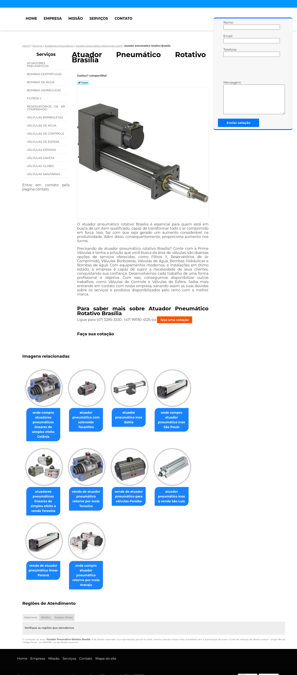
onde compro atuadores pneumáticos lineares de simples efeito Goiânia (44, 422)
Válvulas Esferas (42, 149)
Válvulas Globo (40, 166)
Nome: (227, 25)
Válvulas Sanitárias (44, 174)
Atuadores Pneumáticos (38, 64)
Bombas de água (41, 82)
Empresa (53, 18)
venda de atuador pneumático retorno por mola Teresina (88, 494)
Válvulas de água (42, 125)
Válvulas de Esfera (43, 141)
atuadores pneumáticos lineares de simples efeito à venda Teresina (44, 496)
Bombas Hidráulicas (44, 90)
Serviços (99, 18)
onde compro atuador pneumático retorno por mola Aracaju (88, 570)
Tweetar (83, 82)
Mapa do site (105, 654)
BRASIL (46, 613)
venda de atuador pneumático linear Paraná (44, 566)
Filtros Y (34, 98)
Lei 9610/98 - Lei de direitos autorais (58, 637)
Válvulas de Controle (46, 133)
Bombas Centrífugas (44, 74)
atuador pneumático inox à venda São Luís (178, 492)
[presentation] (251, 69)
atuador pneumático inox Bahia (133, 417)
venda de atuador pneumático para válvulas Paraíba (133, 492)
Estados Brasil (64, 613)
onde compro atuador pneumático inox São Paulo (177, 420)
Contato (124, 18)
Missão (75, 18)
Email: (227, 38)
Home (31, 18)
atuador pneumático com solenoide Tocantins (88, 420)
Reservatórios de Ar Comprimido (46, 108)
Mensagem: (227, 97)
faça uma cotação (174, 320)
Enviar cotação (238, 123)
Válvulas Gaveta (41, 158)
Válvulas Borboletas (45, 117)
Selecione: (30, 613)
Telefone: (227, 52)
